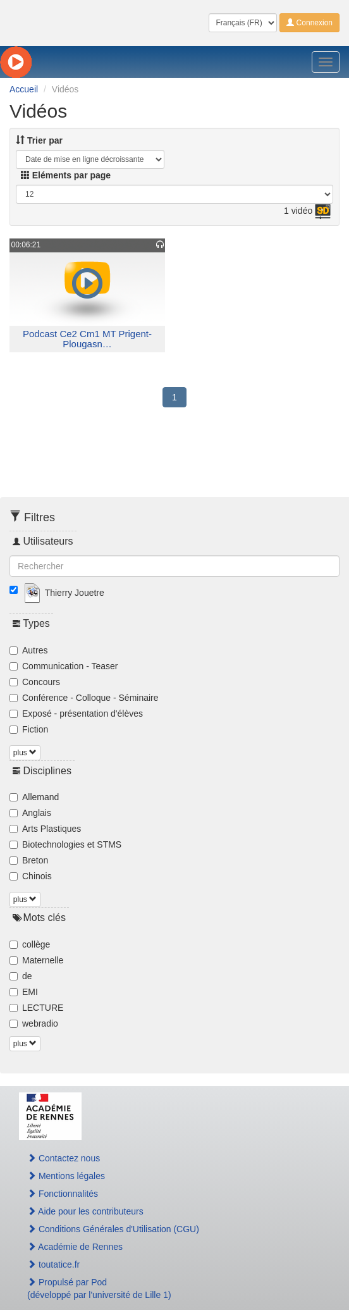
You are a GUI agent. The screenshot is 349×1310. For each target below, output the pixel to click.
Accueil (23, 89)
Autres (28, 650)
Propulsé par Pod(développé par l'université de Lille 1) (99, 1288)
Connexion (309, 22)
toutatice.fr (53, 1264)
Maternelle (36, 960)
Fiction (28, 729)
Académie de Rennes (75, 1247)
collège (29, 944)
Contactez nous (63, 1158)
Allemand (34, 797)
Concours (34, 682)
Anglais (30, 813)
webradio (33, 1023)
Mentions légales (66, 1176)
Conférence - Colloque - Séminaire (84, 698)
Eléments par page (66, 175)
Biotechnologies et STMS (65, 844)
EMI (23, 992)
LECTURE (36, 1008)
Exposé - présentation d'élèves (76, 713)
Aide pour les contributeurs (85, 1211)
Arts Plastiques (45, 829)
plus (25, 752)
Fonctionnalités (62, 1194)
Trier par (39, 140)
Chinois (30, 876)
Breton (28, 860)
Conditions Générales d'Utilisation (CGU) (113, 1229)
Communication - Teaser (63, 666)
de (20, 976)
